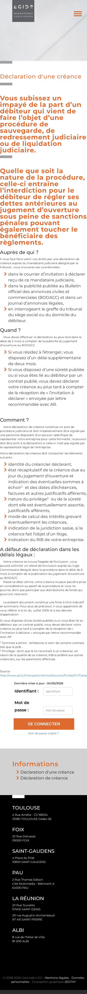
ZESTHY (70, 982)
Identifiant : (26, 691)
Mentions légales (57, 978)
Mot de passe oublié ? (43, 733)
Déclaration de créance (44, 778)
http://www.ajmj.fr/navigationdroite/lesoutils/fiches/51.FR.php (43, 675)
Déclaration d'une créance (47, 772)
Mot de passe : (21, 706)
